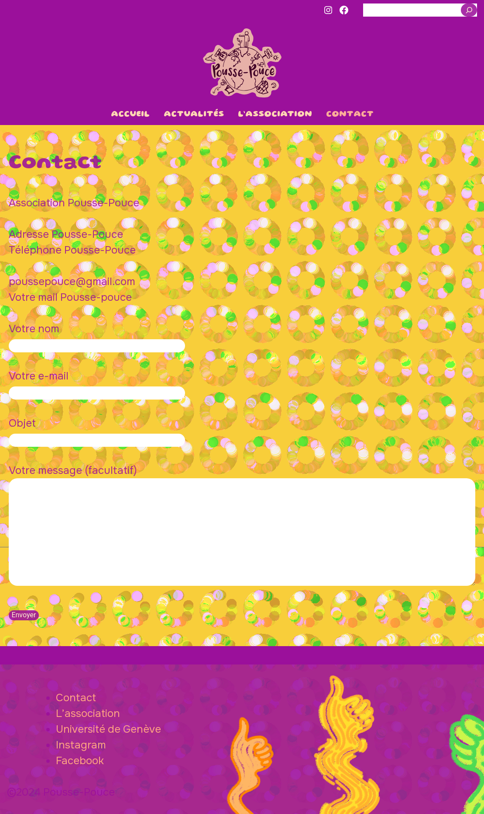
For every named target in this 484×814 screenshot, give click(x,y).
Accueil (130, 114)
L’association (275, 114)
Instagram (81, 744)
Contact (350, 114)
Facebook (80, 760)
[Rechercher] (469, 10)
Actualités (194, 114)
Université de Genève (108, 729)
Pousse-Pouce (242, 63)
